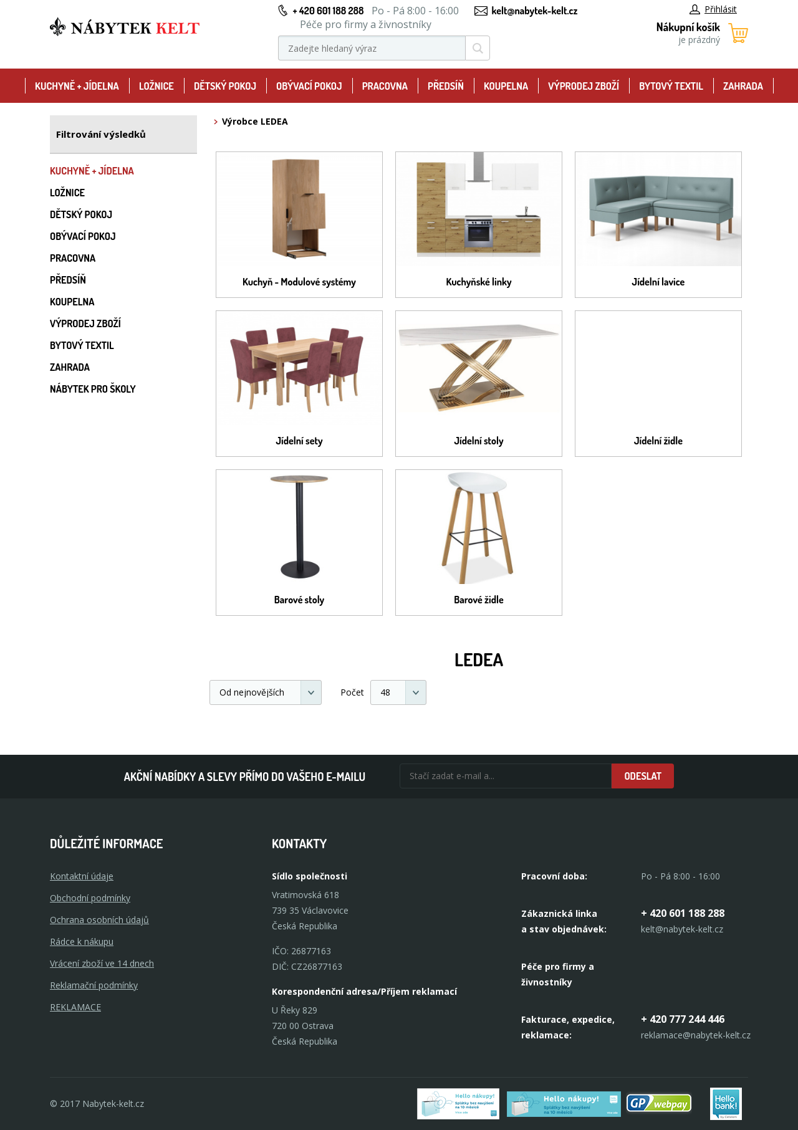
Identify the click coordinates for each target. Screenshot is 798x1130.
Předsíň (446, 86)
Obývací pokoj (309, 86)
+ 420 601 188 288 (327, 10)
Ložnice (156, 86)
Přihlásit (713, 9)
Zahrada (743, 86)
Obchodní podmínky (90, 898)
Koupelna (506, 86)
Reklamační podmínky (94, 985)
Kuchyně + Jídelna (77, 86)
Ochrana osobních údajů (99, 920)
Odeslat (642, 776)
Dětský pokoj (225, 86)
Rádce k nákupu (81, 941)
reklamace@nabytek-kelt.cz (696, 1035)
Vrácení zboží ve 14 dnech (102, 963)
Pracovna (385, 86)
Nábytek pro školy (93, 389)
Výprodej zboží (583, 86)
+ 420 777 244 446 (682, 1019)
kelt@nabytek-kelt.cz (535, 10)
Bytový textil (671, 86)
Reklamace (75, 1007)
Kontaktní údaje (81, 876)
